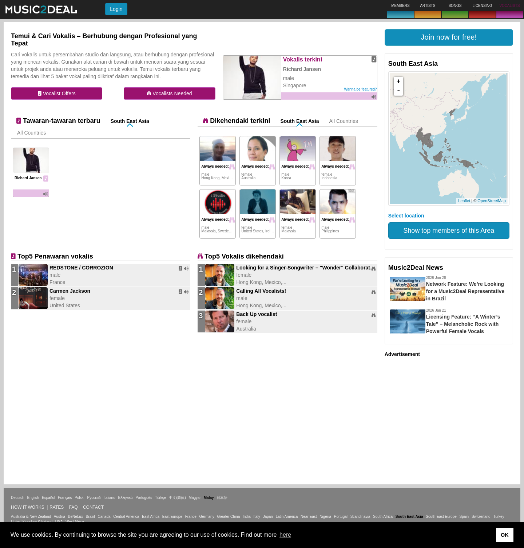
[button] (449, 37)
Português (143, 498)
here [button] (285, 535)
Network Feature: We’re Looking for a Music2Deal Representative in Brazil (465, 291)
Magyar (195, 498)
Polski (79, 498)
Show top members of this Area (448, 230)
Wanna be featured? (360, 89)
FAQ (73, 507)
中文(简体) (177, 498)
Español (48, 498)
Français (65, 498)
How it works (27, 507)
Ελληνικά (125, 498)
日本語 (222, 498)
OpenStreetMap (491, 201)
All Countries (31, 133)
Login (116, 9)
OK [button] (505, 535)
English (33, 498)
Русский (94, 498)
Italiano (109, 498)
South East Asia (130, 121)
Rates (56, 507)
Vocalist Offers (57, 93)
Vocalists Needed (169, 93)
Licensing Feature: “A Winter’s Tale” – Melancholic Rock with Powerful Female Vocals (463, 324)
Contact (93, 507)
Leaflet (464, 201)
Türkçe (160, 498)
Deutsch (17, 498)
